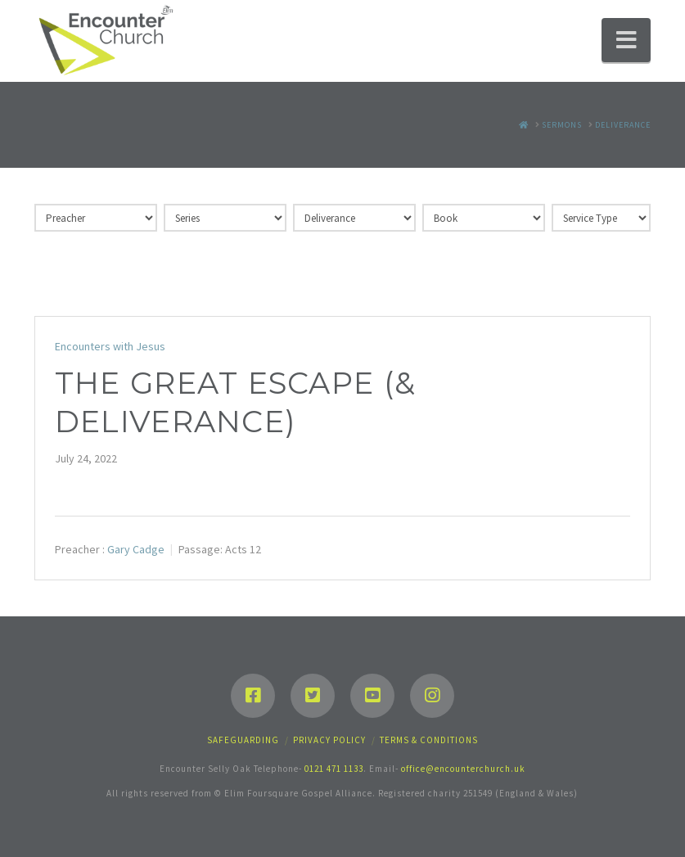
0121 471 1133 (333, 768)
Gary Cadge (135, 549)
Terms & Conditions (429, 740)
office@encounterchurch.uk (463, 768)
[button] (626, 40)
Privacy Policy (329, 740)
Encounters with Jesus (110, 346)
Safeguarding (243, 740)
